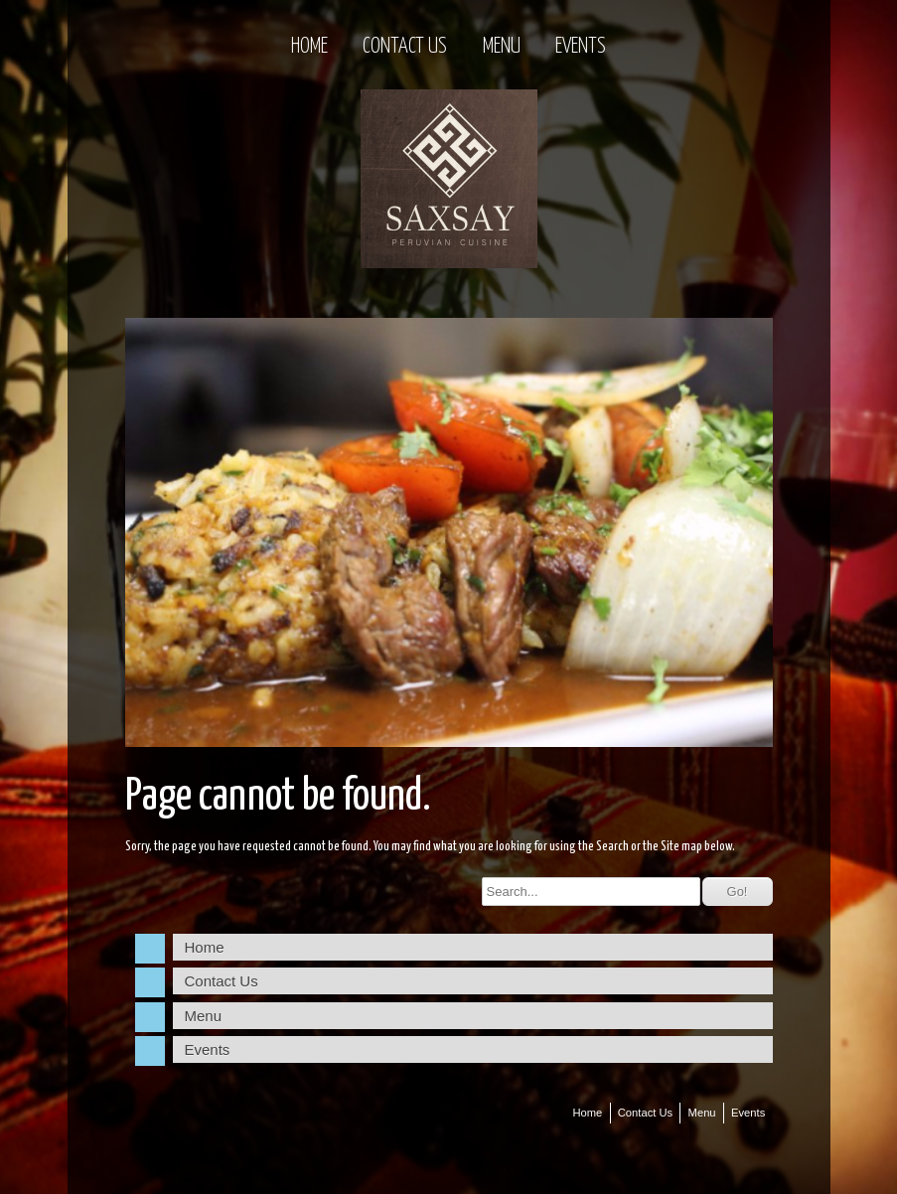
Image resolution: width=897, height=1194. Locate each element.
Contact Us (405, 47)
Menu (502, 47)
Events (580, 47)
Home (309, 47)
